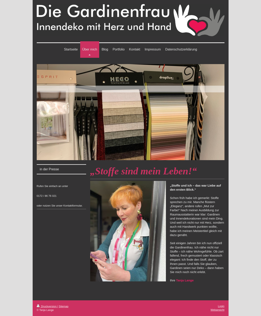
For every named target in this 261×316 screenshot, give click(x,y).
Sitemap (64, 306)
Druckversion (47, 306)
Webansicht (217, 309)
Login (221, 306)
